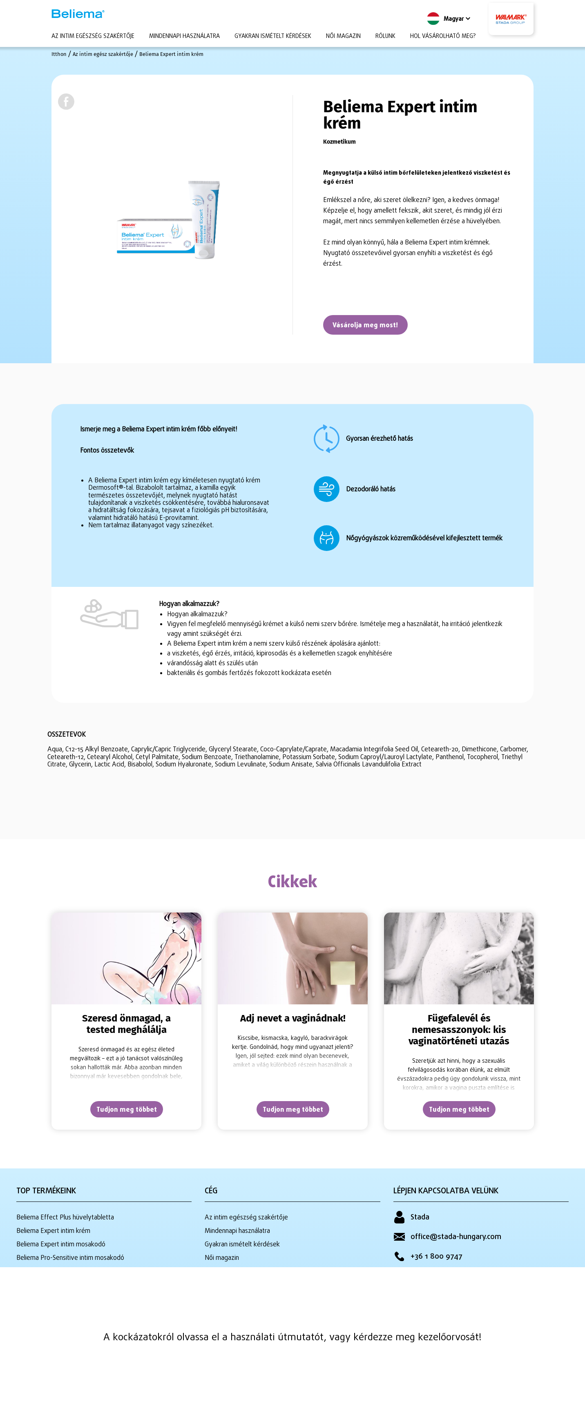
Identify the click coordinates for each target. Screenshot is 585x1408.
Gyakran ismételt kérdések (272, 36)
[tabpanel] (126, 1021)
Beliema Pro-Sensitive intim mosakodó (70, 1256)
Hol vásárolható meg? (443, 36)
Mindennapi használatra (184, 36)
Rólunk (385, 36)
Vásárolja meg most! (368, 326)
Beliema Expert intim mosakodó (60, 1243)
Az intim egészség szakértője (92, 36)
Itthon (59, 54)
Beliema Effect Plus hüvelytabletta (65, 1219)
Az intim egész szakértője (106, 54)
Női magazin (343, 36)
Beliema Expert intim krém (179, 54)
